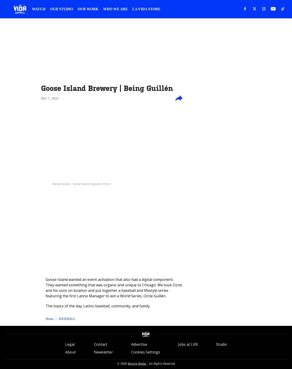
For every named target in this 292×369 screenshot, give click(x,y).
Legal (70, 344)
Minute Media (137, 363)
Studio (221, 344)
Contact (100, 344)
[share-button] (178, 98)
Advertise (139, 344)
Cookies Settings (145, 352)
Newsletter (103, 352)
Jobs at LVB (188, 344)
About (70, 352)
